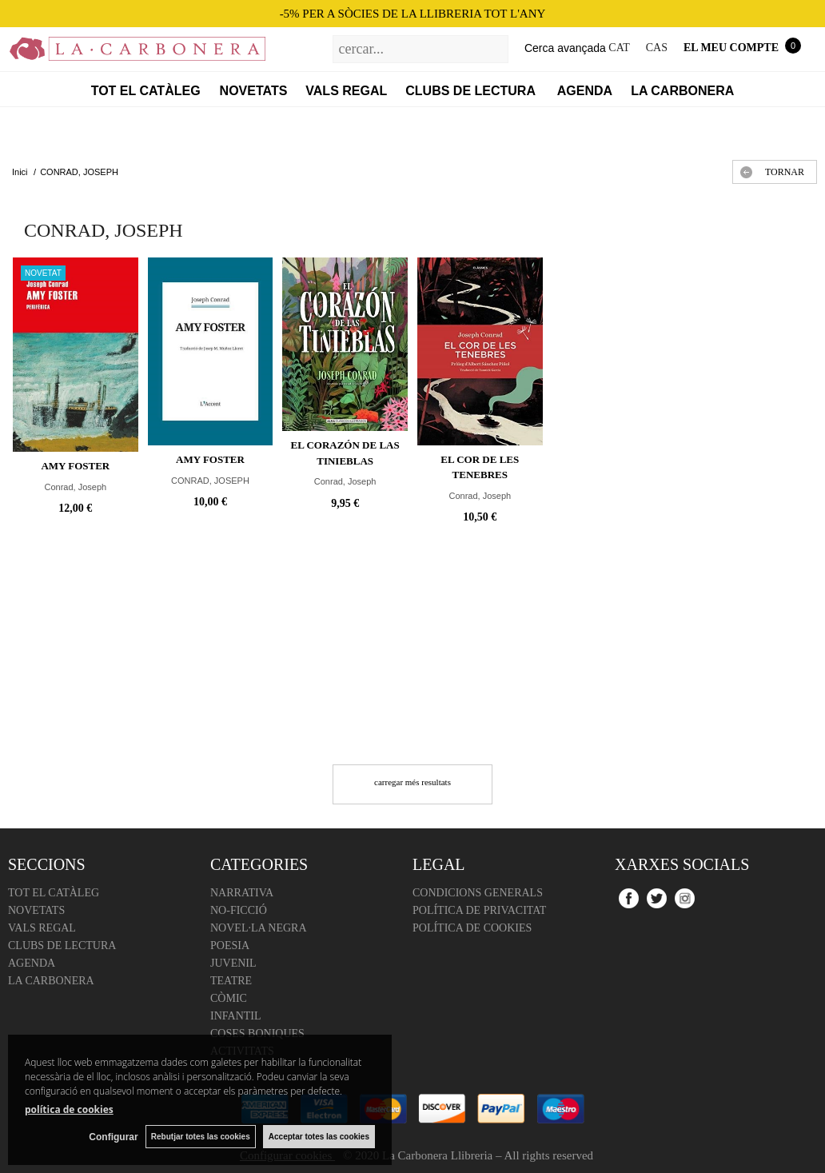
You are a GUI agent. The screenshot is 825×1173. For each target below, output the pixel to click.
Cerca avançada (565, 48)
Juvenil (233, 963)
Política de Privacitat (479, 910)
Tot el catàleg (146, 91)
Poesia (229, 946)
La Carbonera (682, 91)
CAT (618, 48)
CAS (657, 48)
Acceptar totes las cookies (319, 1136)
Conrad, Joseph (75, 487)
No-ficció (238, 910)
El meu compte (731, 48)
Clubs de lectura (472, 91)
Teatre (231, 981)
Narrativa (241, 893)
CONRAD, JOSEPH (210, 480)
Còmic (228, 998)
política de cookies (69, 1109)
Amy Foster (75, 466)
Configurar (112, 1137)
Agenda (584, 91)
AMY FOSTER (210, 459)
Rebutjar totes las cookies (199, 1136)
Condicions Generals (477, 893)
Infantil (235, 1016)
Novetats (254, 91)
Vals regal (346, 91)
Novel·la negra (258, 928)
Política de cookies (472, 928)
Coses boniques (257, 1033)
